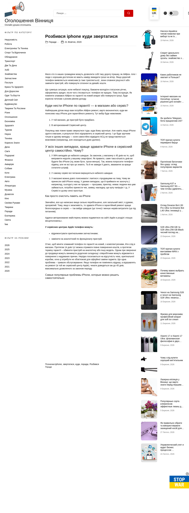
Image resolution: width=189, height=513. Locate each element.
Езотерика (10, 215)
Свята (8, 220)
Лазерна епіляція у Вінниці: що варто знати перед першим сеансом (170, 383)
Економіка (10, 121)
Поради (8, 211)
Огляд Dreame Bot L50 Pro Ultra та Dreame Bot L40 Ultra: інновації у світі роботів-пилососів (172, 209)
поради (84, 424)
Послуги (9, 82)
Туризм (8, 130)
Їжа (6, 224)
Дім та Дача (11, 65)
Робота (8, 44)
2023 (7, 258)
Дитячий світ (11, 100)
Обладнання (11, 57)
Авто (7, 181)
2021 (7, 266)
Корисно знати (12, 143)
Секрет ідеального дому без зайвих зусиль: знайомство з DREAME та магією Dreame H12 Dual (171, 58)
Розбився (94, 424)
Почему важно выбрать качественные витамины (172, 273)
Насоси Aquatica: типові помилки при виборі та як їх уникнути (170, 35)
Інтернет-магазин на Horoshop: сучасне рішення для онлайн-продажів (171, 100)
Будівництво (11, 104)
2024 (7, 254)
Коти (7, 173)
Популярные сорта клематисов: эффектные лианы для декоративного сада (172, 405)
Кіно (7, 198)
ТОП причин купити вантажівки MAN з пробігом (170, 251)
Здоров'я (9, 125)
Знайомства (11, 74)
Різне (7, 112)
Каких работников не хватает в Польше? (170, 76)
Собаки (8, 168)
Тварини (9, 207)
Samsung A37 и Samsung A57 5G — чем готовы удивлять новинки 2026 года (170, 187)
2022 (7, 262)
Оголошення (11, 117)
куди (77, 424)
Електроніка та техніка (16, 48)
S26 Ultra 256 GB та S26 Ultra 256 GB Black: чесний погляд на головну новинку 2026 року (172, 232)
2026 (7, 245)
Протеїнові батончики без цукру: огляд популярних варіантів (171, 164)
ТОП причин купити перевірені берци (170, 141)
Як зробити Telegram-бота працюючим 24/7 (171, 119)
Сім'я (7, 151)
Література (10, 185)
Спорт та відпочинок (15, 52)
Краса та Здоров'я (14, 87)
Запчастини (11, 78)
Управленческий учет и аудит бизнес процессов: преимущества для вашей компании (172, 449)
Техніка (8, 138)
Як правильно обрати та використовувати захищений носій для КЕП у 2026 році (171, 427)
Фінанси (9, 160)
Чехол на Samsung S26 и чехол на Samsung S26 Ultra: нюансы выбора (172, 296)
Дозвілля (9, 194)
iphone (58, 424)
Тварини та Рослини (15, 108)
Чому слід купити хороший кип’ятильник (171, 359)
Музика (8, 190)
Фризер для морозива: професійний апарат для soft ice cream (171, 317)
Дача (7, 147)
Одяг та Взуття (12, 95)
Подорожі (9, 155)
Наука (8, 134)
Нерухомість (11, 39)
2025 (7, 249)
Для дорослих (12, 91)
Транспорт (10, 61)
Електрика (10, 177)
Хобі (7, 70)
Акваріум (9, 164)
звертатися (68, 424)
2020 (7, 271)
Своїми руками (12, 203)
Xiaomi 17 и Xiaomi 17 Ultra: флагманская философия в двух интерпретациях (171, 340)
